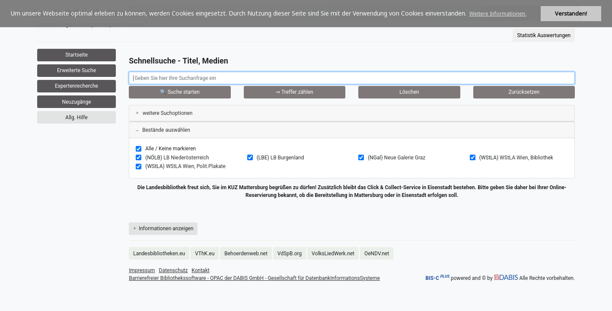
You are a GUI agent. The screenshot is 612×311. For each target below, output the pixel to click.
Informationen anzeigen (163, 228)
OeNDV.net (376, 254)
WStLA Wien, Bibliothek (526, 158)
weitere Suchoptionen (164, 113)
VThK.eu (204, 254)
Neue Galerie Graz (405, 158)
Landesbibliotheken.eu (159, 254)
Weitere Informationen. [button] (497, 13)
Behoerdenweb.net (246, 254)
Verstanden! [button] (571, 13)
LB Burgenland (287, 158)
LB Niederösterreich (186, 158)
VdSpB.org (289, 254)
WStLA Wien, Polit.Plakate (196, 166)
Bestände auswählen (163, 130)
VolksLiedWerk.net (333, 254)
